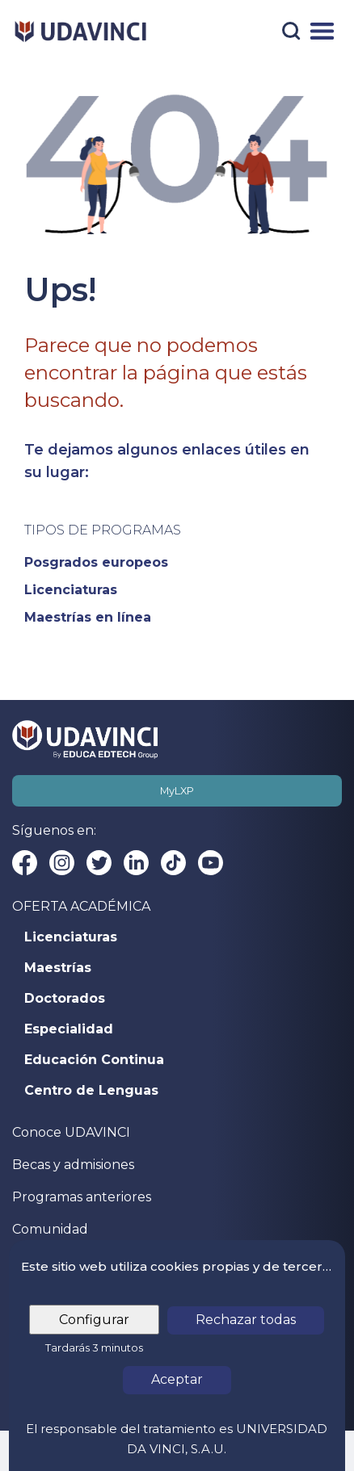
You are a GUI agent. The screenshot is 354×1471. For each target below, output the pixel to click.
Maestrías (57, 968)
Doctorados (64, 998)
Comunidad (50, 1229)
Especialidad (68, 1029)
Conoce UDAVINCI (71, 1132)
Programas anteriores (81, 1197)
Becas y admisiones (73, 1164)
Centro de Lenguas (91, 1090)
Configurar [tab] (94, 1319)
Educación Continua (94, 1060)
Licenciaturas (70, 937)
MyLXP (177, 791)
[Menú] (322, 31)
